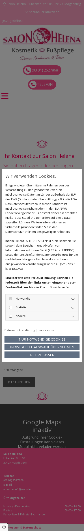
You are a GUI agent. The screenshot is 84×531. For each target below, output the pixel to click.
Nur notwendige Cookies (42, 339)
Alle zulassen (42, 355)
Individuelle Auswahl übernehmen (42, 347)
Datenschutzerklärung (19, 330)
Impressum (46, 330)
